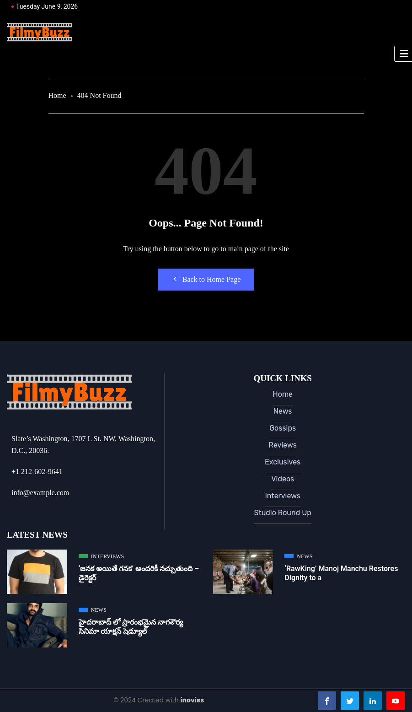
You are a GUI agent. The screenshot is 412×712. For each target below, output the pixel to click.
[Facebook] (327, 700)
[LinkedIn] (373, 700)
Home (57, 95)
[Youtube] (395, 700)
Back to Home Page (206, 279)
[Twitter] (350, 700)
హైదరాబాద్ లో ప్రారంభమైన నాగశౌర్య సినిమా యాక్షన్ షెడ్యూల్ (131, 627)
